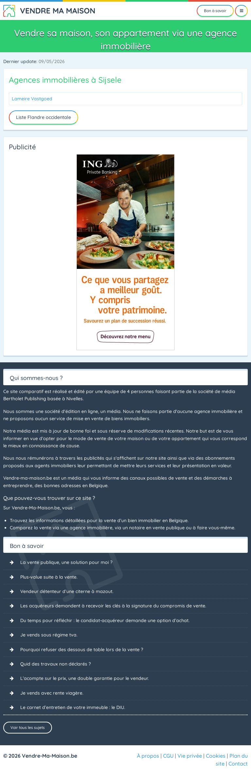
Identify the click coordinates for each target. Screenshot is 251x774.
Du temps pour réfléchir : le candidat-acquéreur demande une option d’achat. (105, 620)
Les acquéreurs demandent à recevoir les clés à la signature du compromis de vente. (113, 606)
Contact (238, 763)
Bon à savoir (215, 10)
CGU (168, 755)
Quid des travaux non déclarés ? (55, 664)
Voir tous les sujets (27, 727)
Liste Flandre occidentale (43, 117)
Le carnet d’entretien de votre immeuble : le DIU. (72, 707)
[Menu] (241, 11)
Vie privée (189, 755)
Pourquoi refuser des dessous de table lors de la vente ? (81, 649)
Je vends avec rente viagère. (51, 693)
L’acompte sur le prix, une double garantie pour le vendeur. (84, 678)
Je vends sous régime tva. (48, 635)
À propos (148, 755)
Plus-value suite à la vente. (48, 577)
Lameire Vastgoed (32, 99)
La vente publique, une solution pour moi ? (66, 562)
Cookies (216, 755)
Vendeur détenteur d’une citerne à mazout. (66, 591)
